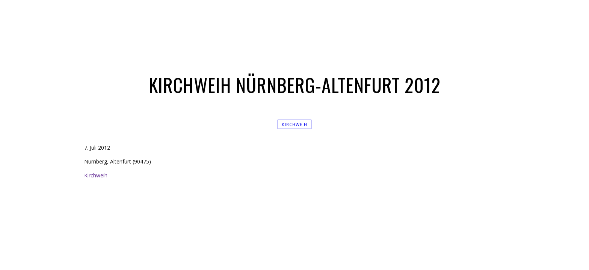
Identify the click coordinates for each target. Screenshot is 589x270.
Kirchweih (294, 124)
